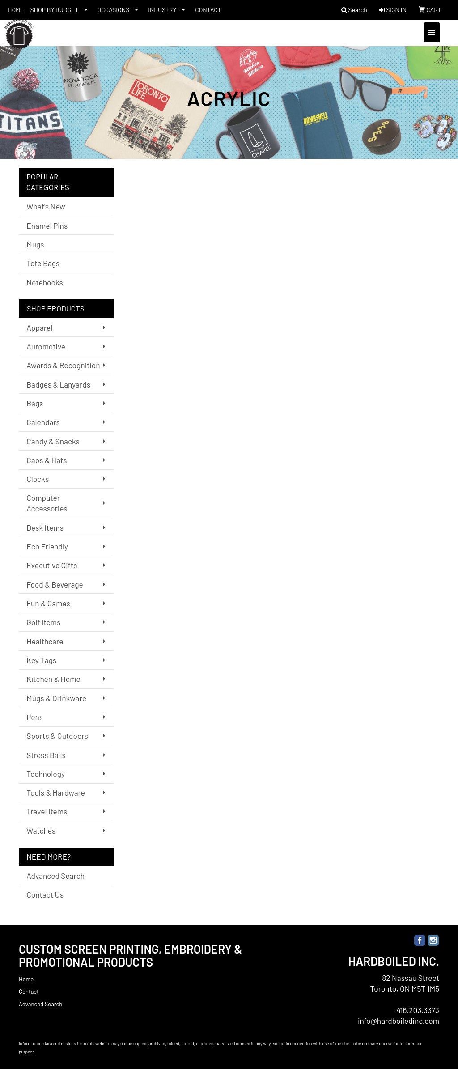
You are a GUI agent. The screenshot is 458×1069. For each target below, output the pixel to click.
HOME (16, 9)
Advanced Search (55, 875)
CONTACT (208, 9)
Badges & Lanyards (58, 384)
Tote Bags (42, 263)
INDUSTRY (162, 9)
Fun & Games (48, 603)
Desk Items (45, 527)
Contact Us (45, 894)
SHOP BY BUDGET (54, 9)
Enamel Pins (47, 225)
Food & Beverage (54, 584)
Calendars (43, 421)
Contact (29, 991)
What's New (45, 206)
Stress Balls (46, 754)
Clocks (37, 478)
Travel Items (46, 811)
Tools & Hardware (55, 792)
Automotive (45, 346)
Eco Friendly (47, 546)
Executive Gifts (51, 565)
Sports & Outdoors (57, 735)
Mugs (35, 244)
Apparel (39, 327)
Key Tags (41, 660)
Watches (40, 830)
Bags (34, 403)
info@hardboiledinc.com (398, 1020)
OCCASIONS (114, 9)
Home (26, 979)
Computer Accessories (46, 503)
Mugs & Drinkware (56, 698)
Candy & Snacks (53, 441)
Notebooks (44, 282)
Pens (34, 716)
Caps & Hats (46, 460)
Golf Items (43, 622)
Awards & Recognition (63, 365)
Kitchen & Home (53, 678)
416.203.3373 (417, 1009)
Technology (45, 773)
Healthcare (44, 641)
